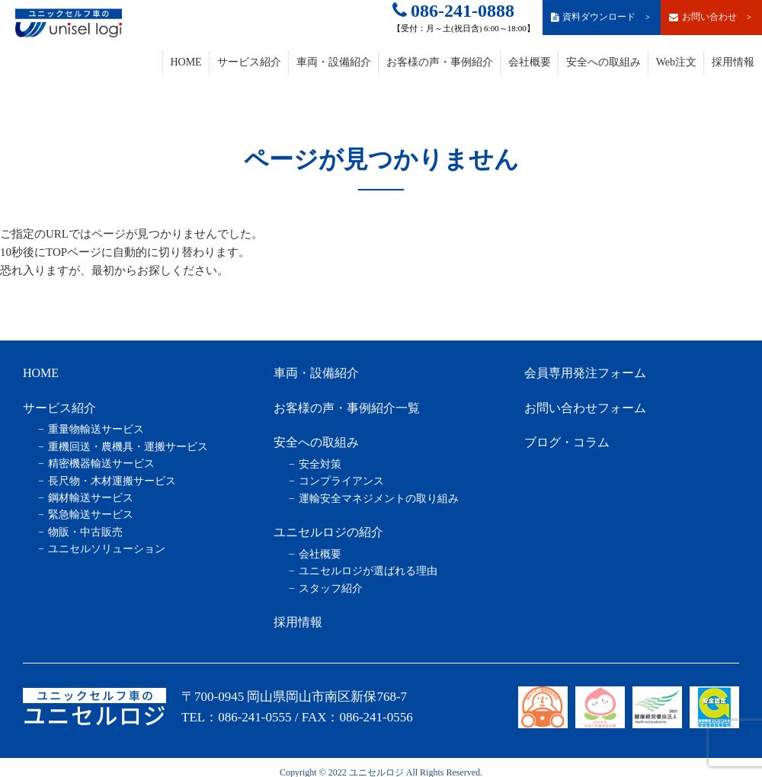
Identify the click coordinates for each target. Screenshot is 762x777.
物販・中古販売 (85, 532)
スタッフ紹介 (331, 588)
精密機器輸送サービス (101, 463)
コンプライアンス (341, 481)
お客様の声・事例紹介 (439, 62)
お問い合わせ (711, 17)
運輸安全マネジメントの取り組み (379, 498)
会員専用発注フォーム (585, 372)
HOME (185, 62)
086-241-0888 (453, 11)
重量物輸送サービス (96, 429)
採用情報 (733, 62)
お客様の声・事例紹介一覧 (347, 407)
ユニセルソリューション (106, 549)
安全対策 (320, 464)
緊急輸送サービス (90, 514)
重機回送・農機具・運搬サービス (128, 446)
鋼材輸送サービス (90, 498)
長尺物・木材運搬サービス (112, 481)
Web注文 (676, 62)
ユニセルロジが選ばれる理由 (368, 571)
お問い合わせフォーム (585, 407)
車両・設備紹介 (333, 62)
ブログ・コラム (567, 442)
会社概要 (529, 62)
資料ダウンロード (601, 17)
